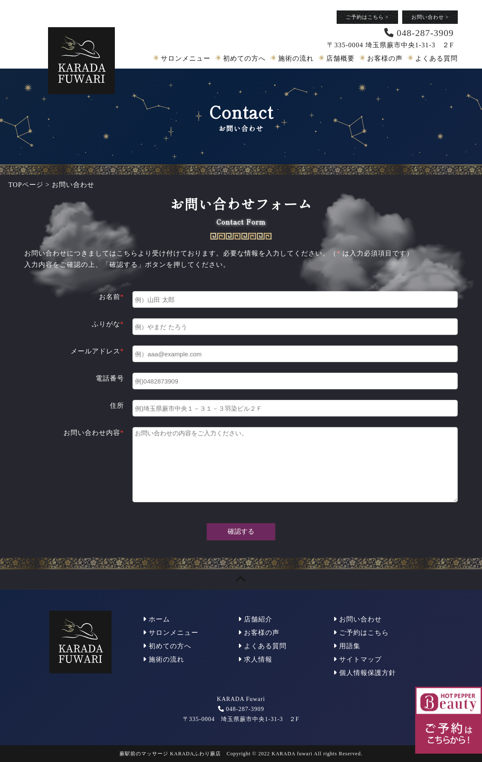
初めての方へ (244, 58)
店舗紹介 (255, 619)
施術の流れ (296, 58)
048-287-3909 (245, 709)
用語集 (346, 645)
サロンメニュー (186, 58)
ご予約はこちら (367, 17)
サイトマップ (357, 659)
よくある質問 (436, 58)
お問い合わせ (430, 17)
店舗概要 (340, 58)
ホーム (156, 619)
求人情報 (255, 659)
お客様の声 (385, 58)
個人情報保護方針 (364, 672)
